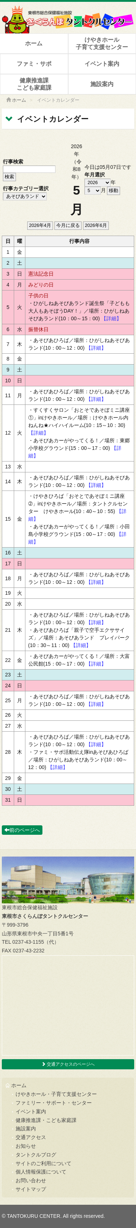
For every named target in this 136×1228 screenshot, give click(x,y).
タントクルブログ (36, 1155)
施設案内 (102, 84)
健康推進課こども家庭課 (34, 83)
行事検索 (13, 161)
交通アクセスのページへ (68, 1064)
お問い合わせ (31, 1180)
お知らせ (26, 1146)
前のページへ (22, 830)
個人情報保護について (41, 1172)
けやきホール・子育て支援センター (56, 1094)
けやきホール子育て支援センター (102, 43)
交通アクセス (31, 1137)
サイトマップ (31, 1189)
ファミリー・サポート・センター (54, 1103)
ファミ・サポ (34, 64)
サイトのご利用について (43, 1163)
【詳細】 (111, 318)
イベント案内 (102, 64)
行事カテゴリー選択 (26, 188)
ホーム (33, 43)
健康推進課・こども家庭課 (46, 1120)
